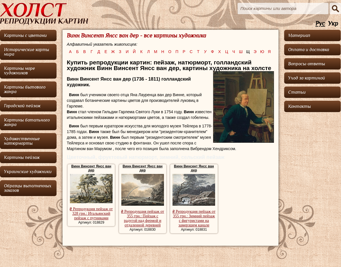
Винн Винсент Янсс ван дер (91, 168)
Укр (333, 23)
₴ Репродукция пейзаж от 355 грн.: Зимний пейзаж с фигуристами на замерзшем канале (193, 218)
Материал (299, 35)
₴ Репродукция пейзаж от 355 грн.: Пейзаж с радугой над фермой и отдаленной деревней (142, 218)
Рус (320, 23)
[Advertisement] (312, 143)
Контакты (299, 106)
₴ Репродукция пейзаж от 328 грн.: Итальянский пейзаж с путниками (91, 213)
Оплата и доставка (308, 49)
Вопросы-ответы (306, 64)
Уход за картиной (306, 78)
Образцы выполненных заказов (27, 188)
